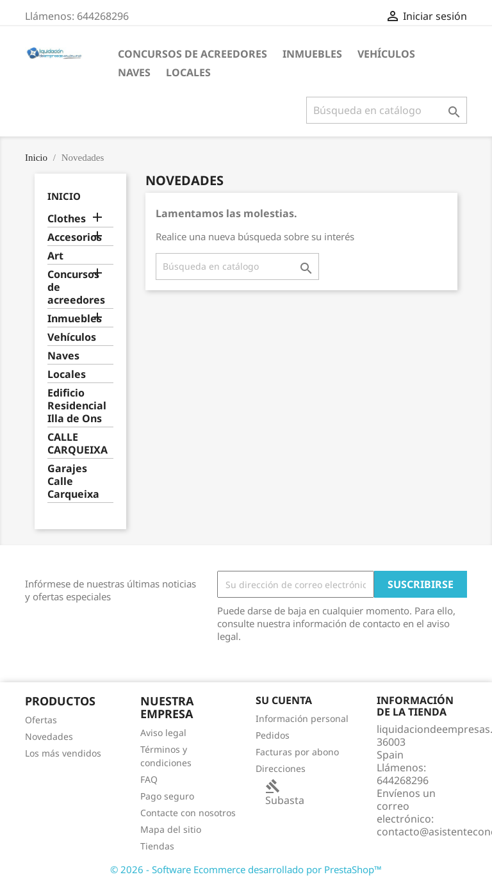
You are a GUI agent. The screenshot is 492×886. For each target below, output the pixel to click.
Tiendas (157, 846)
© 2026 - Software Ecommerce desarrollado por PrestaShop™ (246, 869)
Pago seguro (167, 796)
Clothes (66, 219)
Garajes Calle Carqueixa (73, 481)
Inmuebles (312, 54)
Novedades (49, 736)
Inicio (64, 196)
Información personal (302, 718)
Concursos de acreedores (192, 54)
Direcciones (281, 768)
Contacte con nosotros (188, 813)
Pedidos (273, 735)
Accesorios (74, 237)
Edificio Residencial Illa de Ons (76, 405)
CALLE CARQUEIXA (77, 444)
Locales (188, 72)
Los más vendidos (63, 753)
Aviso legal (163, 732)
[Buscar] (386, 110)
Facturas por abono (297, 752)
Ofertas (41, 720)
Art (55, 256)
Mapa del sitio (170, 829)
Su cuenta (284, 700)
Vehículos (386, 54)
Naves (134, 72)
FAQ (149, 779)
